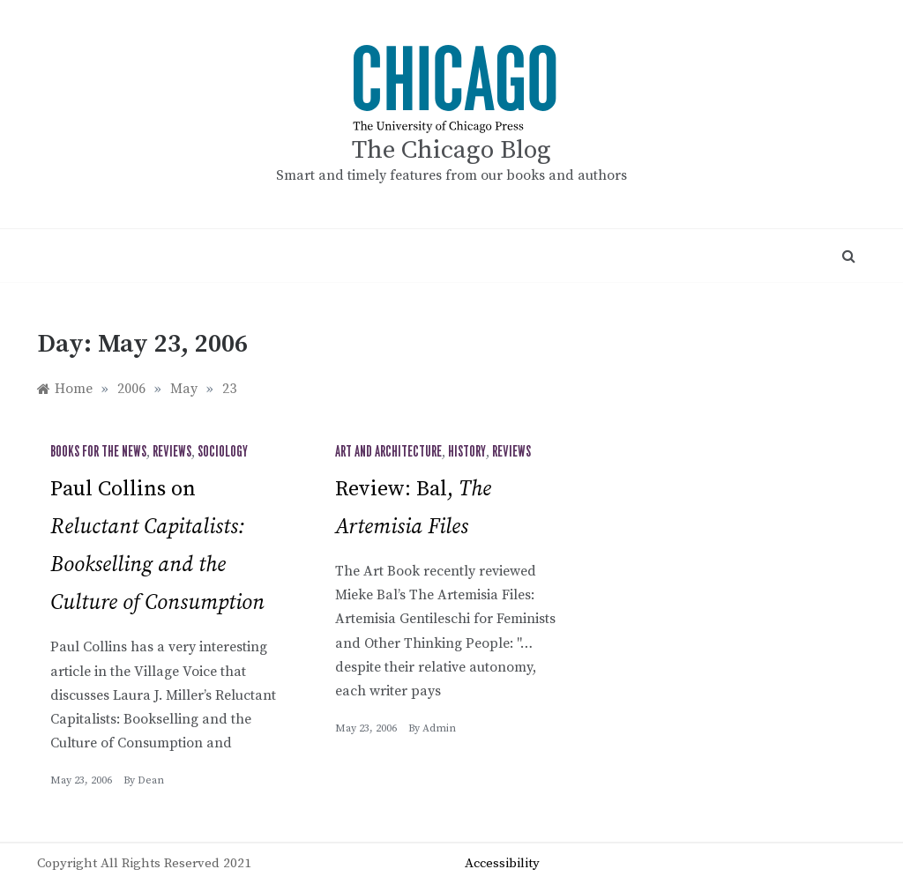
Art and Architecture (388, 452)
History (467, 452)
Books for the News (98, 452)
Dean (151, 780)
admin (439, 728)
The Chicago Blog (451, 150)
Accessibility (502, 863)
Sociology (223, 452)
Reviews (172, 452)
